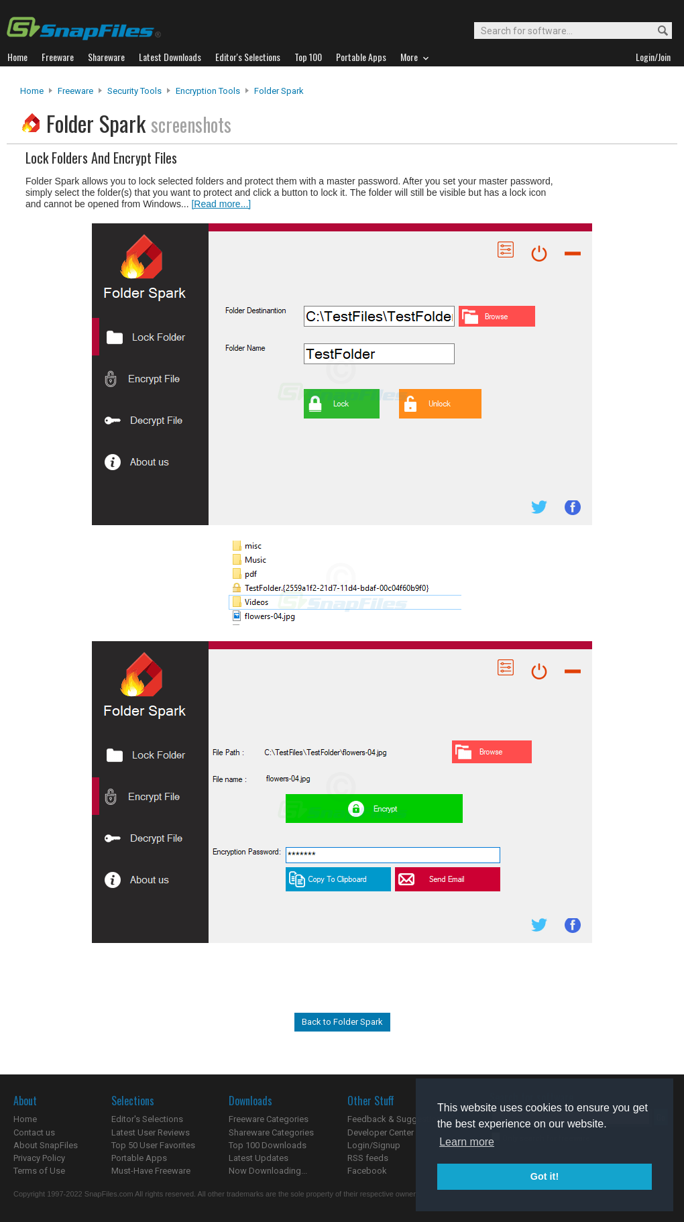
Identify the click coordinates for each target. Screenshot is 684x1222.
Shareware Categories (271, 1132)
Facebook (367, 1171)
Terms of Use (39, 1171)
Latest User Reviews (150, 1132)
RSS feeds (367, 1158)
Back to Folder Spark (342, 1022)
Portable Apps (139, 1158)
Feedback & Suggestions (396, 1119)
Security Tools (134, 91)
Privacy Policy (39, 1158)
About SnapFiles (45, 1145)
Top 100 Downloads (267, 1145)
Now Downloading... (268, 1171)
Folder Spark (279, 91)
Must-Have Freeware (150, 1171)
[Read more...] (221, 204)
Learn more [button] (466, 1142)
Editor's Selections (147, 1119)
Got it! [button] (544, 1176)
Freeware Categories (268, 1119)
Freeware (75, 91)
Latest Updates (258, 1158)
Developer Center (380, 1132)
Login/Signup (373, 1145)
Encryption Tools (208, 91)
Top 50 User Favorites (153, 1145)
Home (32, 91)
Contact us (34, 1132)
